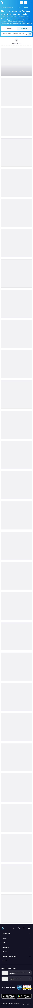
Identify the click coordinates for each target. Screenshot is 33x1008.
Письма (24, 28)
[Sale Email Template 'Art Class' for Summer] (16, 848)
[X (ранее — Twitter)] (24, 928)
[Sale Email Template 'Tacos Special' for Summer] (16, 485)
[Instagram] (19, 928)
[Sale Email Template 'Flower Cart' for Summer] (16, 152)
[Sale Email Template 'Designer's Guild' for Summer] (16, 908)
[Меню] (30, 2)
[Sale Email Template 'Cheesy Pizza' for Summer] (16, 697)
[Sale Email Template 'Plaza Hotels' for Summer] (16, 757)
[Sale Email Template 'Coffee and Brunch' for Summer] (16, 636)
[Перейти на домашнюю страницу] (2, 2)
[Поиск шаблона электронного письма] (13, 34)
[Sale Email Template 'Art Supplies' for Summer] (16, 606)
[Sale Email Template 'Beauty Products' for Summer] (16, 334)
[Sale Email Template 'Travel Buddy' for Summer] (16, 273)
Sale (19, 7)
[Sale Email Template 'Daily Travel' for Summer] (16, 243)
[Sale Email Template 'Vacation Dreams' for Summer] (16, 425)
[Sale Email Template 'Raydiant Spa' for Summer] (16, 818)
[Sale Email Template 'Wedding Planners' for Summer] (16, 122)
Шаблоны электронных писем (7, 7)
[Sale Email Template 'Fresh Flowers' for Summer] (16, 92)
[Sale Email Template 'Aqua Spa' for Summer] (16, 546)
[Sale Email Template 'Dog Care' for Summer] (16, 455)
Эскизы (9, 28)
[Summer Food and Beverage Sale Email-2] (16, 878)
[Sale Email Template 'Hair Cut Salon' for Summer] (16, 213)
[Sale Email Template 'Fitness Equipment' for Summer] (16, 394)
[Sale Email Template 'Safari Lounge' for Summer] (16, 576)
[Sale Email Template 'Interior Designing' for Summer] (16, 667)
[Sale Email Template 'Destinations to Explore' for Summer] (16, 727)
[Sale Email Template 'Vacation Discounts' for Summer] (16, 515)
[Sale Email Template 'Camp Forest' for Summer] (16, 183)
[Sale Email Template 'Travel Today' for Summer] (16, 364)
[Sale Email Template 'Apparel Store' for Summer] (16, 62)
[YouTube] (29, 928)
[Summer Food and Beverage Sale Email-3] (16, 304)
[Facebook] (13, 928)
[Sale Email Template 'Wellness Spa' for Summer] (16, 788)
